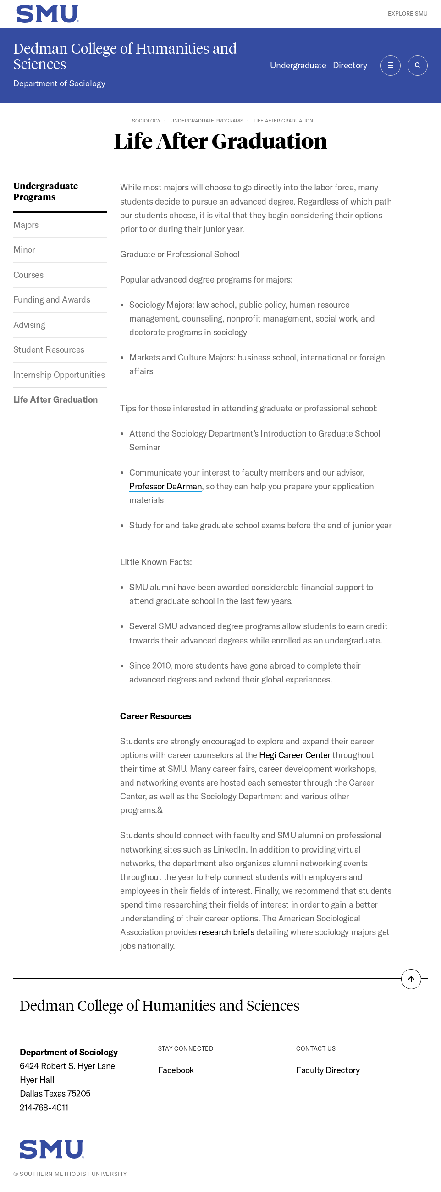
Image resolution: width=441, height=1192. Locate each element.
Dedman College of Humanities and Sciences (125, 56)
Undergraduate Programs (207, 120)
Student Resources (48, 349)
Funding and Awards (51, 299)
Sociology (146, 120)
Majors (26, 224)
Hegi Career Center (295, 754)
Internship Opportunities (59, 374)
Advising (29, 324)
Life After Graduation (55, 399)
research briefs (226, 931)
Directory (350, 65)
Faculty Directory (327, 1070)
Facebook (176, 1070)
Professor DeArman (165, 486)
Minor (24, 249)
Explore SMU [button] (408, 13)
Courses (28, 274)
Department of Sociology (59, 83)
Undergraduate (298, 65)
